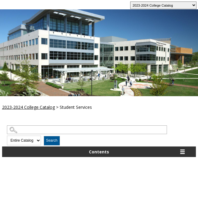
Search (52, 140)
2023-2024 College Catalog (28, 107)
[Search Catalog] (87, 129)
